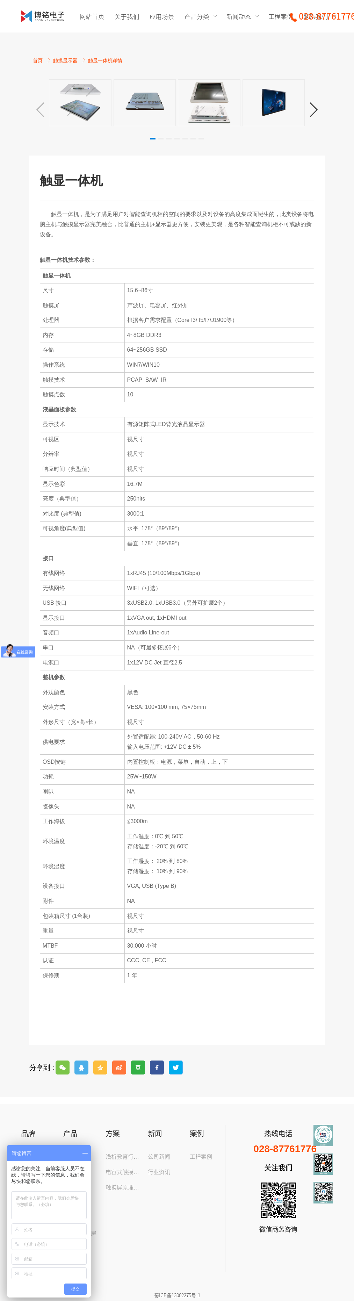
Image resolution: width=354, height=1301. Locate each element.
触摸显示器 (66, 60)
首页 (38, 60)
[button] (313, 109)
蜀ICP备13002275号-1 (177, 1295)
